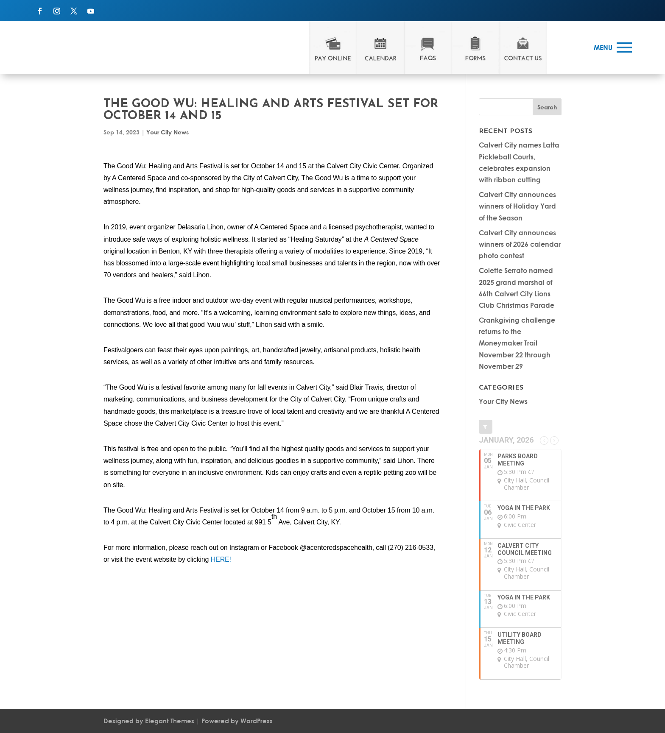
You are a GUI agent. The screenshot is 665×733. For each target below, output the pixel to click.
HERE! (221, 559)
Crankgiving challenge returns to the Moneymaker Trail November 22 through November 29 (517, 343)
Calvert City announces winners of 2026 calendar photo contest (520, 244)
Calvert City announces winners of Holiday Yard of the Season (517, 205)
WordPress (256, 721)
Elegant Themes (169, 721)
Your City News (167, 132)
